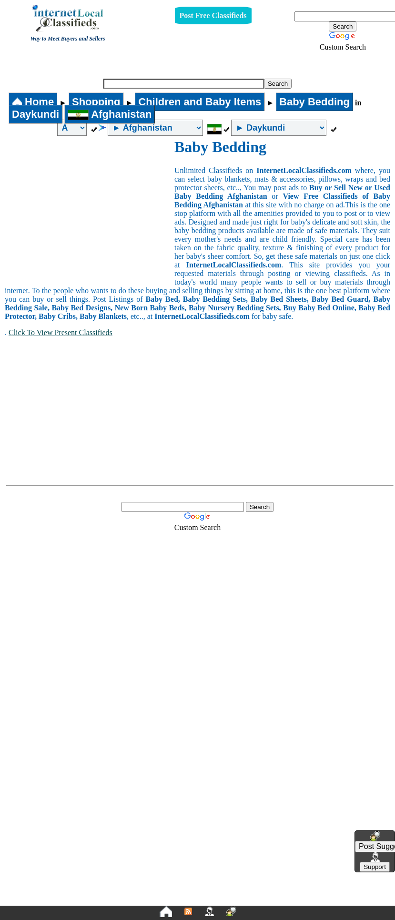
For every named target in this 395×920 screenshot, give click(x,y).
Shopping (96, 102)
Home (33, 102)
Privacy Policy (139, 888)
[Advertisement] (90, 209)
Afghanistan (110, 114)
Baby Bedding (195, 63)
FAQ (272, 888)
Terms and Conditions (220, 888)
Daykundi (35, 114)
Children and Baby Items (199, 102)
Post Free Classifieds (213, 15)
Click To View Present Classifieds (60, 332)
